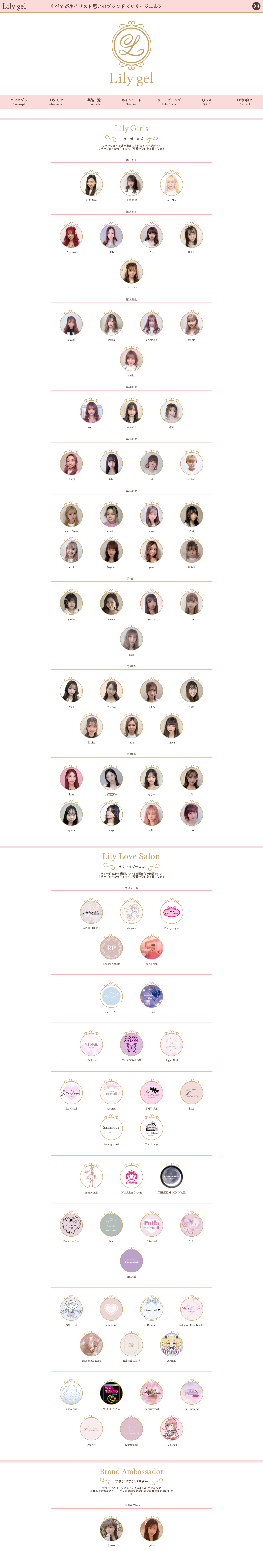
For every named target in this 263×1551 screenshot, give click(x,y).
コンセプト (19, 102)
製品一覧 (94, 102)
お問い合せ (244, 102)
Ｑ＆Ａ (206, 102)
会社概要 (131, 1539)
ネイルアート (131, 102)
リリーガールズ (169, 102)
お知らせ (56, 102)
